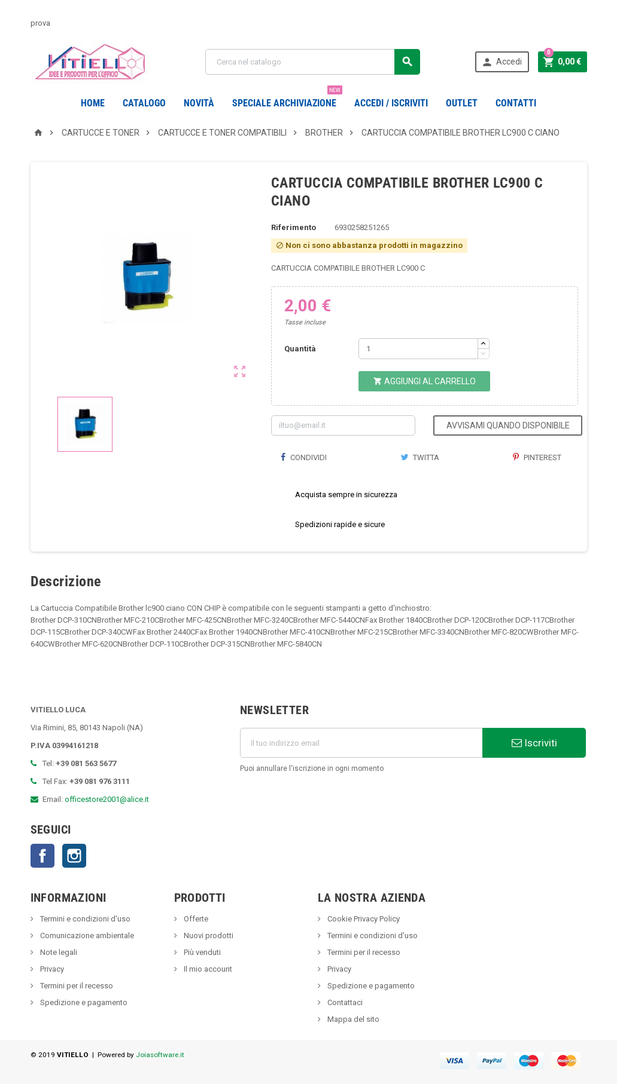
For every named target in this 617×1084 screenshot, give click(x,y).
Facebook (42, 856)
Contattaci (344, 1002)
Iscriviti (534, 743)
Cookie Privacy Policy (363, 918)
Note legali (57, 952)
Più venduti (201, 952)
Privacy (51, 968)
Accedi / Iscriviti (391, 103)
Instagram (74, 856)
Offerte (195, 918)
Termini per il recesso (75, 985)
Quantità (300, 348)
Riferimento (293, 227)
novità (199, 103)
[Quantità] (418, 348)
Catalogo (144, 103)
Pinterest (537, 457)
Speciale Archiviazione (287, 98)
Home (93, 103)
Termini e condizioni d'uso (84, 918)
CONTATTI (516, 103)
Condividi (303, 457)
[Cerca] (312, 62)
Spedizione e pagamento (82, 1002)
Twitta (419, 457)
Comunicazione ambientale (86, 935)
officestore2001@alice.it (107, 799)
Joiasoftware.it (160, 1055)
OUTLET (462, 103)
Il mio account (207, 968)
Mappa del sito (352, 1019)
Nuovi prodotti (207, 935)
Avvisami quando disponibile (508, 425)
